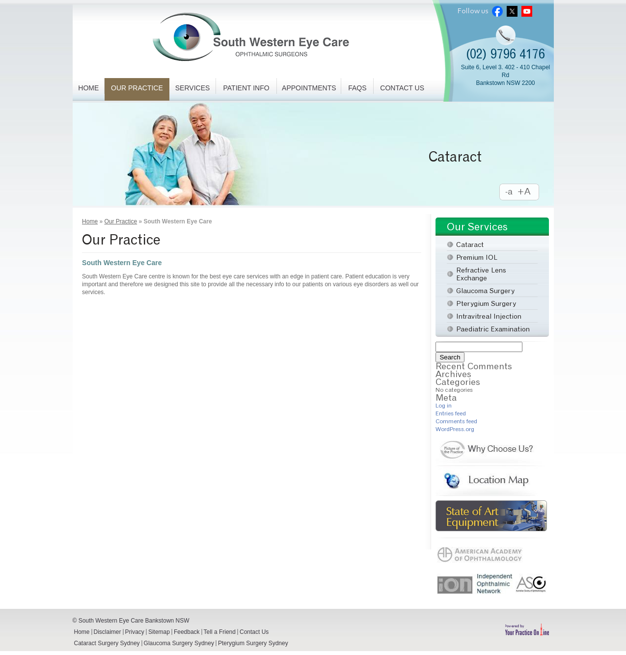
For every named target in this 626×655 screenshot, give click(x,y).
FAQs (357, 88)
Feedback (187, 631)
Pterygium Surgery (486, 303)
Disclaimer (107, 631)
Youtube (526, 11)
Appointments (309, 88)
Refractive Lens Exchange (481, 274)
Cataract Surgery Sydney (107, 643)
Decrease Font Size (509, 192)
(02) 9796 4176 (505, 53)
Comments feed (456, 421)
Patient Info (246, 88)
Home (88, 88)
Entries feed (450, 413)
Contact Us (402, 88)
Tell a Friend (220, 631)
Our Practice (137, 88)
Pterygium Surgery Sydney (253, 643)
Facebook (497, 11)
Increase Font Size (529, 192)
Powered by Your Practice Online (527, 630)
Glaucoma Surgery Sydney (179, 643)
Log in (443, 405)
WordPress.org (454, 429)
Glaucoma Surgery (485, 290)
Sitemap (159, 631)
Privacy (134, 631)
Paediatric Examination (493, 329)
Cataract (455, 156)
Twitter (512, 11)
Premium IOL (476, 257)
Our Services (477, 226)
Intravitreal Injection (488, 316)
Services (192, 88)
